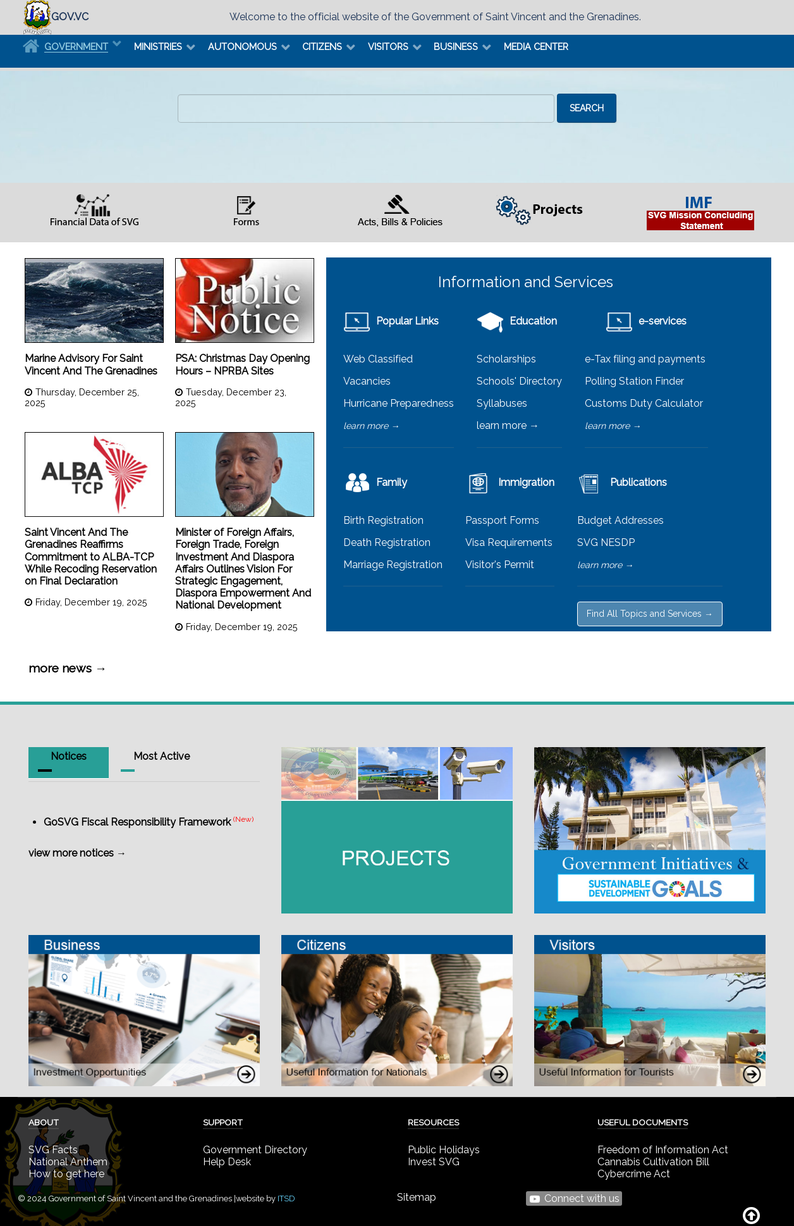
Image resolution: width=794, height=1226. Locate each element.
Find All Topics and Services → (650, 614)
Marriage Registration (393, 565)
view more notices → (77, 853)
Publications (622, 482)
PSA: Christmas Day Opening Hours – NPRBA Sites (242, 364)
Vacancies (367, 381)
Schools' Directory (519, 381)
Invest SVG (434, 1162)
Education (517, 321)
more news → (67, 668)
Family (375, 482)
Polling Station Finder (634, 381)
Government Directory (255, 1150)
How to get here (66, 1174)
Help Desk (227, 1162)
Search (587, 108)
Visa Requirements (509, 542)
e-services (646, 321)
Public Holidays (444, 1150)
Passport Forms (502, 520)
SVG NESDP (606, 542)
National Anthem (67, 1162)
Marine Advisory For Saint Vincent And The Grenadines (91, 364)
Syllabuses (502, 403)
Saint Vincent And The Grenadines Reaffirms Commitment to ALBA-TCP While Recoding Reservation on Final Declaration (91, 556)
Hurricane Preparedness (398, 403)
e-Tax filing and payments (645, 359)
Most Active (161, 756)
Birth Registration (383, 520)
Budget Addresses (620, 520)
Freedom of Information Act (662, 1150)
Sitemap (416, 1197)
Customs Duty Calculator (644, 403)
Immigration (509, 482)
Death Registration (387, 542)
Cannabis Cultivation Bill (653, 1162)
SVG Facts (53, 1150)
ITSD (286, 1198)
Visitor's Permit (499, 565)
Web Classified (378, 359)
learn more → (371, 426)
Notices (69, 756)
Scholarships (506, 359)
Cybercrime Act (633, 1174)
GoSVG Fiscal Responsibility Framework (137, 822)
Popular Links (391, 321)
